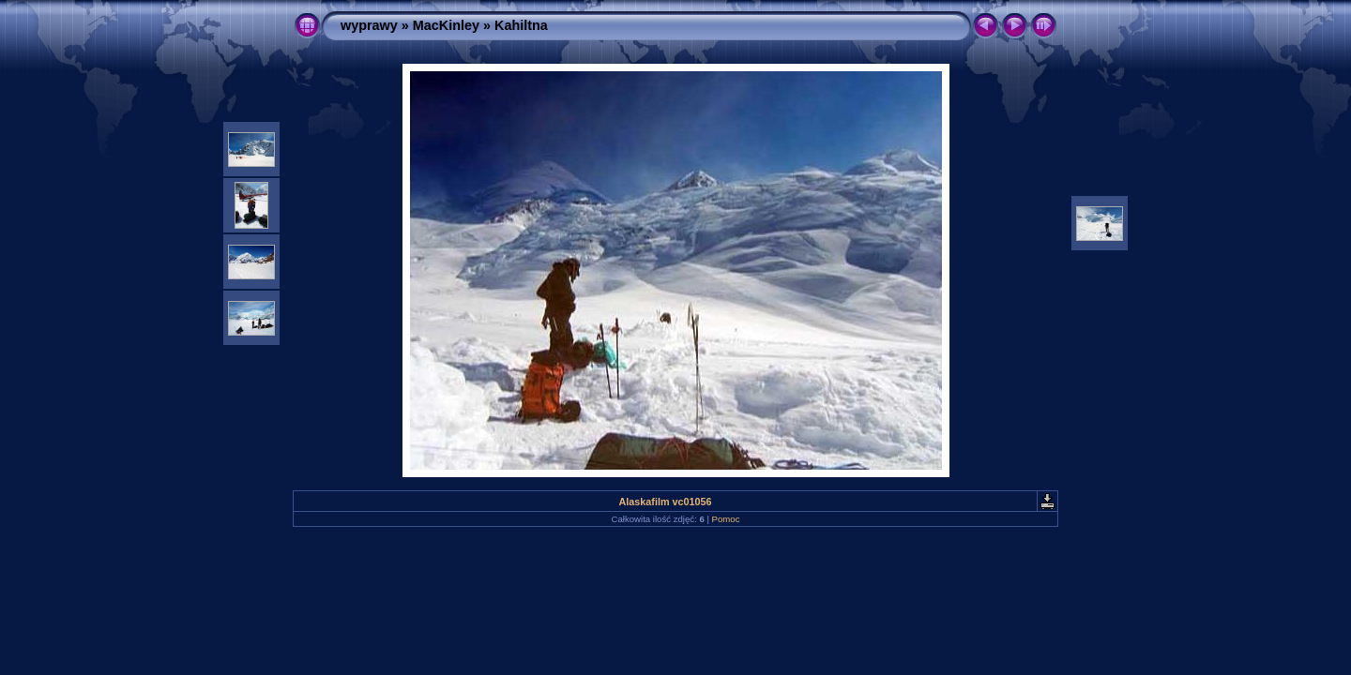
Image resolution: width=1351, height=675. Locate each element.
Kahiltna (521, 25)
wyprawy (369, 25)
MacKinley (446, 25)
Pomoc (726, 519)
